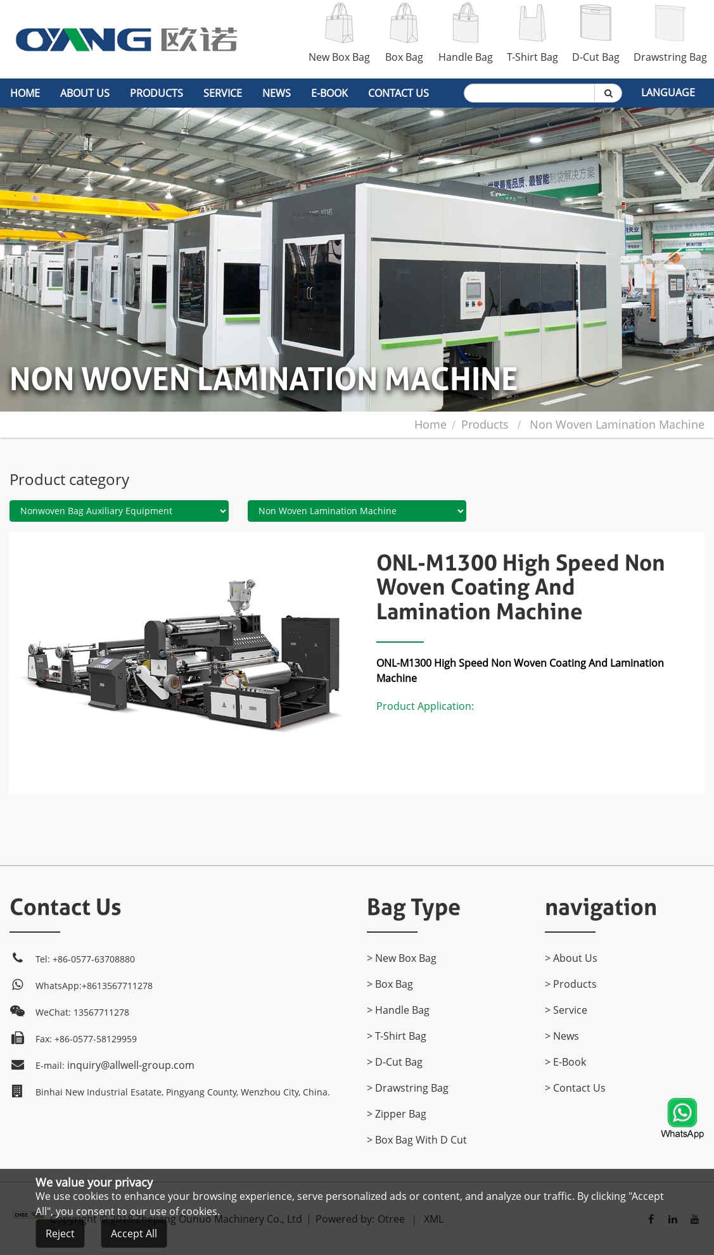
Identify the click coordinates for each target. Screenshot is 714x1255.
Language (668, 92)
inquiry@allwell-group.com (130, 1065)
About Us (85, 93)
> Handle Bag (398, 1010)
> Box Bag (390, 984)
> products (571, 984)
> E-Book (565, 1062)
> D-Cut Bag (395, 1062)
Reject (60, 1238)
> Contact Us (575, 1088)
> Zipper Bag (396, 1114)
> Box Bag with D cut (417, 1140)
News (276, 93)
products (156, 93)
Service (222, 93)
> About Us (571, 958)
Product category (69, 479)
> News (562, 1036)
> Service (566, 1010)
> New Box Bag (402, 958)
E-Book (329, 93)
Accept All (134, 1238)
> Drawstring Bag (408, 1088)
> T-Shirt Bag (396, 1036)
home (25, 93)
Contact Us (398, 93)
